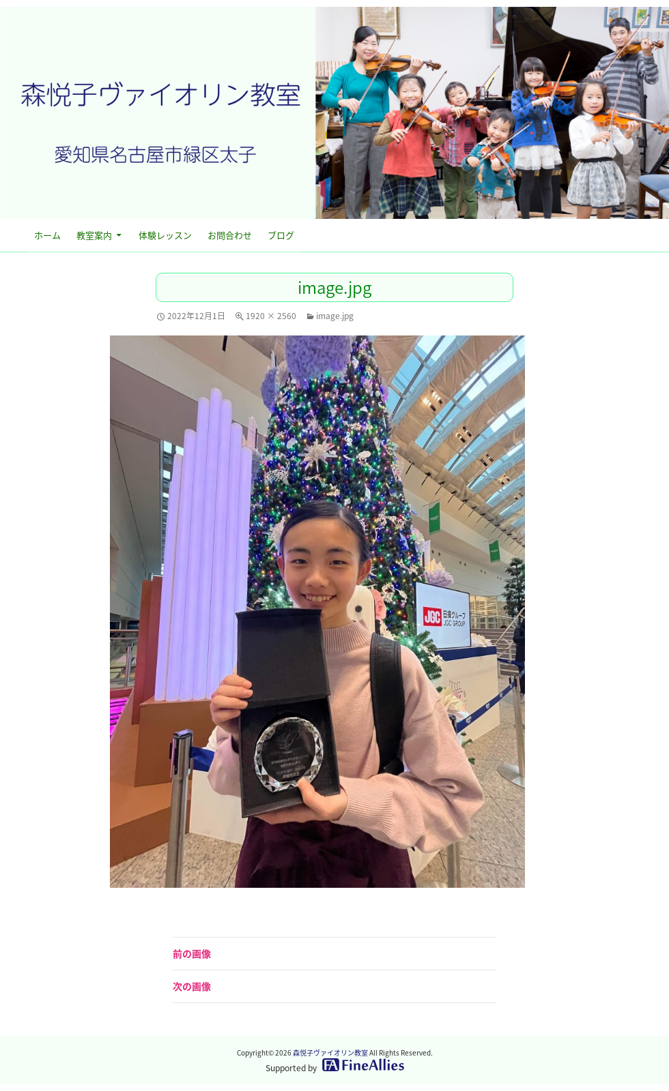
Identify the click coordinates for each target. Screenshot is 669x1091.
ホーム (47, 234)
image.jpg (335, 316)
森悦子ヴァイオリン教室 (330, 1052)
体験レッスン (165, 234)
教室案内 (94, 234)
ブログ (281, 234)
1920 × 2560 (271, 316)
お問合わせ (230, 234)
